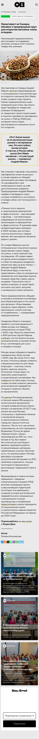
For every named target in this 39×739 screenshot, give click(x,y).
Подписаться (19, 724)
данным (8, 397)
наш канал (26, 521)
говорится (6, 380)
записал (13, 91)
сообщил (5, 338)
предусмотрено (9, 504)
